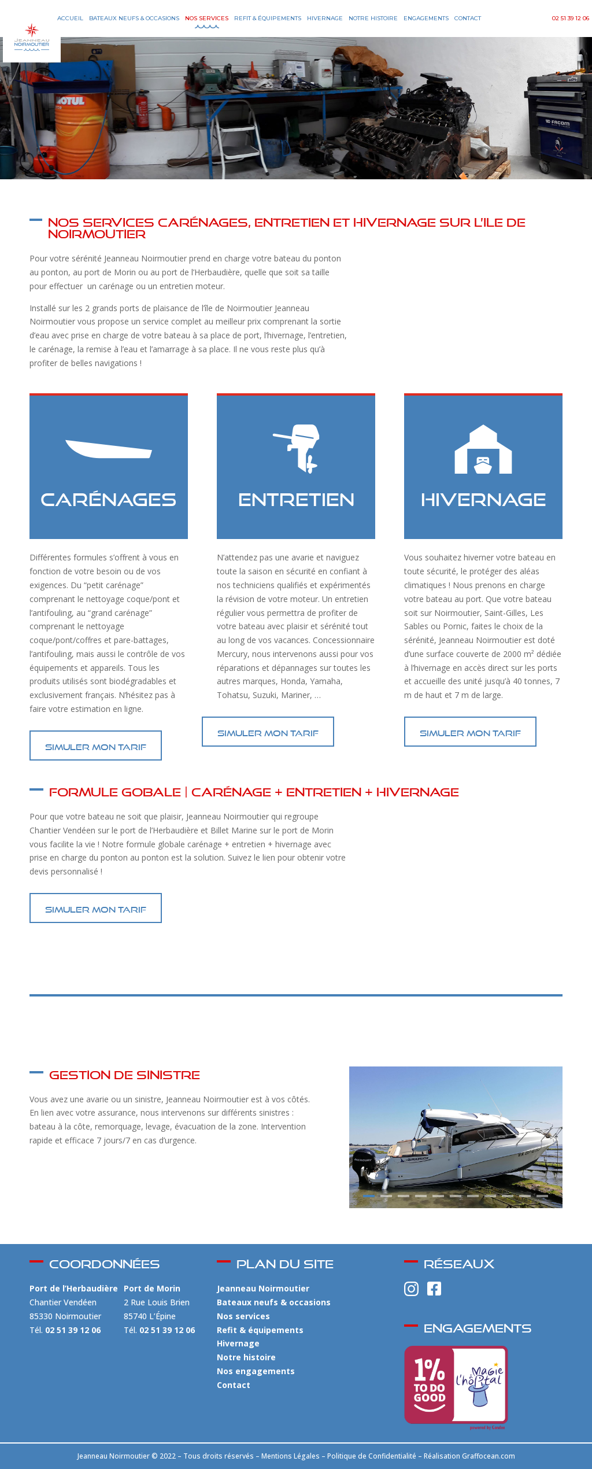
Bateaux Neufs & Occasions (134, 18)
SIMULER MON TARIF (95, 745)
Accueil (70, 18)
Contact (467, 18)
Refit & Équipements (267, 18)
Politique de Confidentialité (371, 1456)
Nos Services (206, 18)
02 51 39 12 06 (570, 18)
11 (542, 1196)
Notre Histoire (373, 18)
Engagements (426, 18)
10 (525, 1196)
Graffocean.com (488, 1456)
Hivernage (325, 18)
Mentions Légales (290, 1456)
